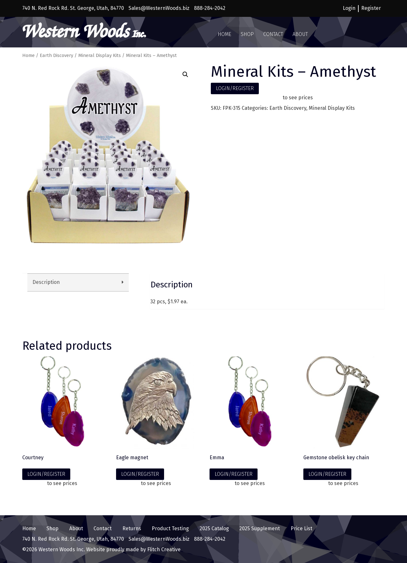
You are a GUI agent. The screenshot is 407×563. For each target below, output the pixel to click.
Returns (131, 528)
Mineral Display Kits (99, 55)
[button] (185, 74)
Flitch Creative (163, 549)
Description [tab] (46, 282)
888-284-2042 (209, 8)
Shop (247, 34)
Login (349, 8)
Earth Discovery (56, 55)
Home (224, 34)
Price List (301, 528)
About (300, 34)
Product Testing (170, 528)
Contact (273, 34)
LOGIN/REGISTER (235, 88)
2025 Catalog (214, 528)
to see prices (298, 98)
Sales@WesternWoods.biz (159, 8)
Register (371, 8)
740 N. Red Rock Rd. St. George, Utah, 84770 (73, 8)
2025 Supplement (259, 528)
